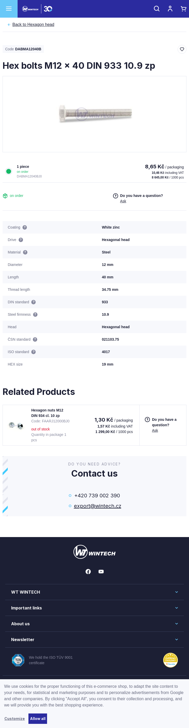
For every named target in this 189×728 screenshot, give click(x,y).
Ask (123, 201)
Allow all (38, 718)
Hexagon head (33, 24)
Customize (14, 718)
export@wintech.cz (97, 506)
